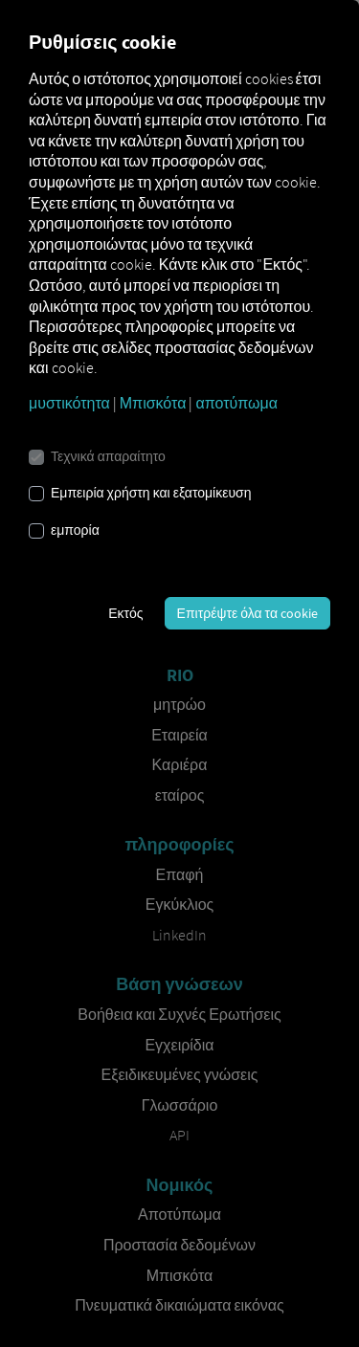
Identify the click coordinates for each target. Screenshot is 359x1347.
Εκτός (125, 613)
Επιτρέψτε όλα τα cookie (247, 613)
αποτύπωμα (236, 402)
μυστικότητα (69, 402)
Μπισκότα (153, 402)
